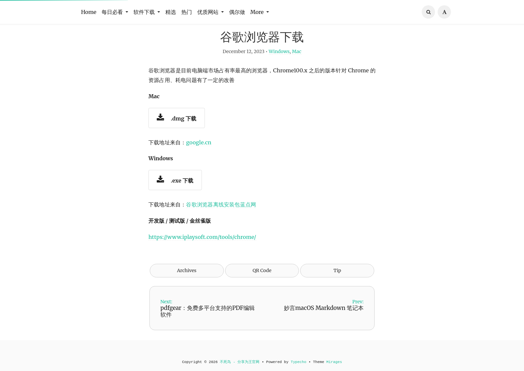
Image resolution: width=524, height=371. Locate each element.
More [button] (257, 12)
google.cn (198, 154)
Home (88, 12)
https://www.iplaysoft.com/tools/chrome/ (202, 248)
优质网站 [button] (208, 12)
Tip (337, 282)
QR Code (262, 282)
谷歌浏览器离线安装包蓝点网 (221, 216)
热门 (186, 12)
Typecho (298, 362)
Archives (187, 282)
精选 (170, 12)
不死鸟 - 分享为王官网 (239, 362)
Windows (279, 63)
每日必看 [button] (113, 12)
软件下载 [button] (144, 12)
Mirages (334, 362)
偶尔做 (237, 12)
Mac (296, 63)
